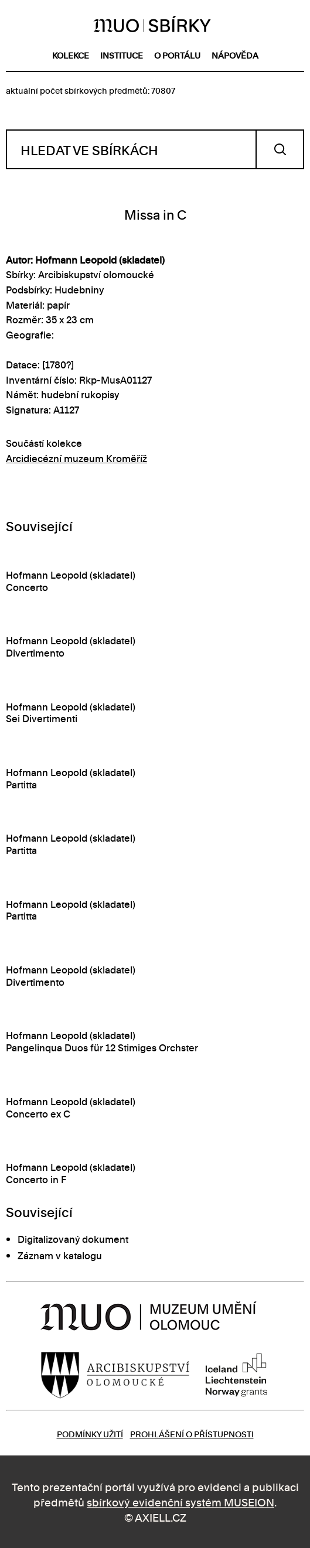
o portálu (177, 54)
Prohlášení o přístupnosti (192, 1433)
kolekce (70, 54)
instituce (121, 54)
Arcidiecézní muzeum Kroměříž (76, 458)
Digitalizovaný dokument (73, 1238)
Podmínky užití (90, 1433)
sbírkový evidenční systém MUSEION (180, 1501)
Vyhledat (280, 149)
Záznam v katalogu (60, 1255)
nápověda (235, 54)
